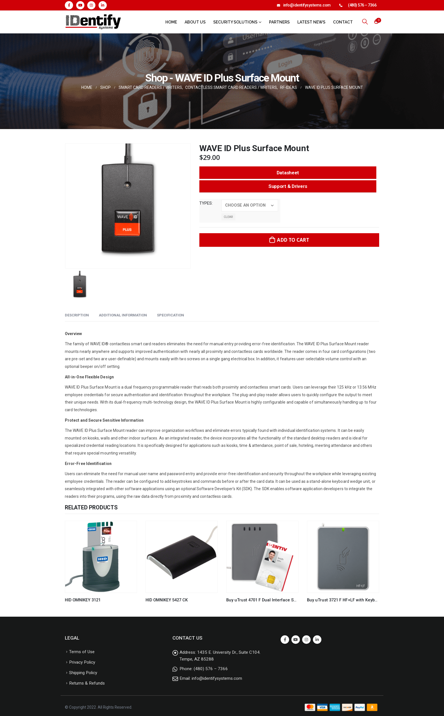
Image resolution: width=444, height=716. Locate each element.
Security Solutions (235, 22)
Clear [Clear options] (228, 217)
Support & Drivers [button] (287, 186)
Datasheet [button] (288, 172)
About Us (195, 22)
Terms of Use (82, 651)
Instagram (306, 639)
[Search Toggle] (365, 21)
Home (171, 22)
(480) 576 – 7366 (362, 5)
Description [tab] (77, 315)
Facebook (285, 639)
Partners (279, 22)
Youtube (295, 639)
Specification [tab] (170, 315)
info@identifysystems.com (307, 5)
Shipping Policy (83, 672)
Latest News (311, 22)
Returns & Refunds (87, 683)
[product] (101, 557)
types (205, 203)
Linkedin (317, 639)
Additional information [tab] (123, 315)
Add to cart (293, 240)
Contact (343, 22)
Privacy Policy (82, 662)
